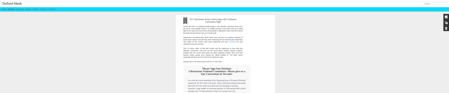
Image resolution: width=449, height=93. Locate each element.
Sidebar (35, 9)
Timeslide (52, 9)
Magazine (20, 9)
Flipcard (11, 9)
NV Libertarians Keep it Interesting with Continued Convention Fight (213, 20)
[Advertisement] (255, 52)
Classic (4, 9)
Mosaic (28, 9)
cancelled (232, 42)
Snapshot (43, 9)
